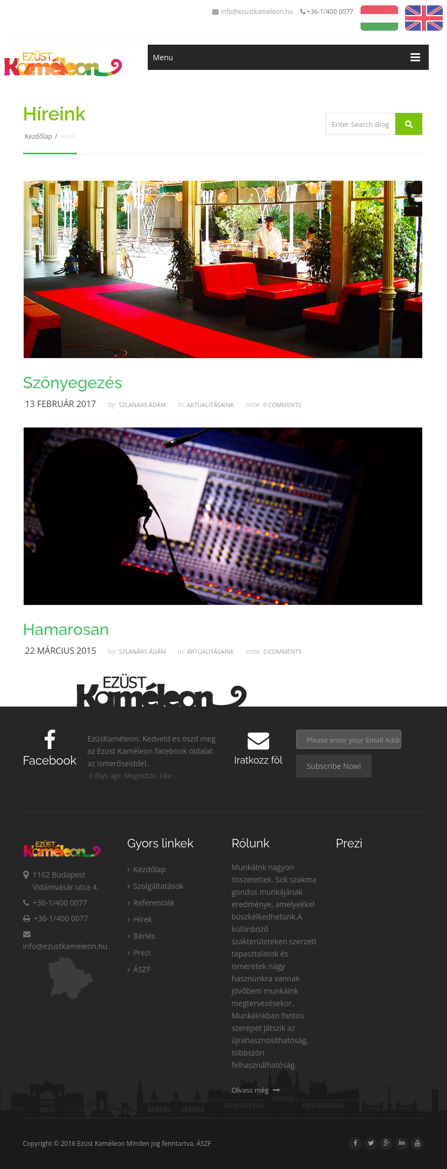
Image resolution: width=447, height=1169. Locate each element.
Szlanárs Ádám (142, 405)
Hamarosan (66, 630)
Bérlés (141, 936)
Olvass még (256, 1090)
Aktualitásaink (210, 405)
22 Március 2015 (61, 651)
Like (165, 775)
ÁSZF (138, 969)
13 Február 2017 (60, 404)
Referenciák (151, 902)
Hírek (139, 919)
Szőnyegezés (72, 383)
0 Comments (282, 405)
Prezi (139, 952)
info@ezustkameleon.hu (252, 11)
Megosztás (140, 775)
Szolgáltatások (155, 886)
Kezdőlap (38, 136)
